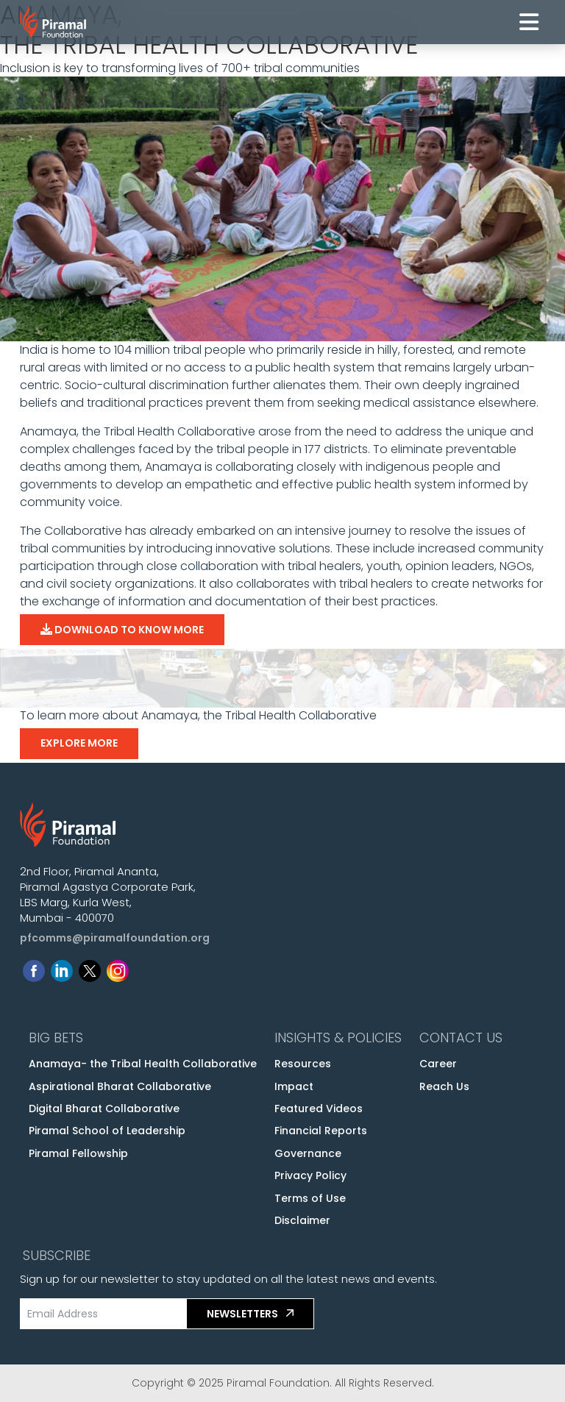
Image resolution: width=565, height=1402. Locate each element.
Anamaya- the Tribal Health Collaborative (143, 1063)
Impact (293, 1086)
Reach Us (444, 1086)
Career (438, 1063)
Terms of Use (310, 1198)
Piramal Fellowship (78, 1153)
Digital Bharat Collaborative (104, 1108)
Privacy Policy (310, 1175)
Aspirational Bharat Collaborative (120, 1086)
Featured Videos (318, 1108)
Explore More (79, 743)
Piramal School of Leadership (107, 1130)
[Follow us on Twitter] (90, 967)
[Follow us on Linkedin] (62, 967)
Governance (307, 1153)
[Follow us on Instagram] (118, 967)
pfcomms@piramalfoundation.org (115, 937)
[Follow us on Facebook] (34, 967)
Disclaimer (302, 1220)
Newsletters (250, 1313)
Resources (302, 1063)
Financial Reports (320, 1130)
